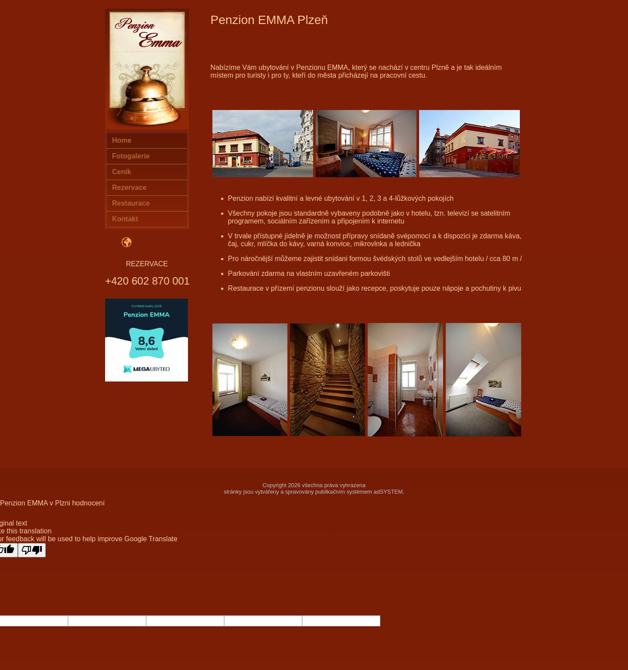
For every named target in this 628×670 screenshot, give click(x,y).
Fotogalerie (131, 156)
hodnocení (88, 503)
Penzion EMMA (24, 503)
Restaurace (131, 203)
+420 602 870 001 (147, 281)
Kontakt (125, 219)
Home (121, 140)
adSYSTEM (388, 491)
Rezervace (129, 187)
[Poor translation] (32, 550)
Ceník (121, 171)
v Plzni (60, 503)
